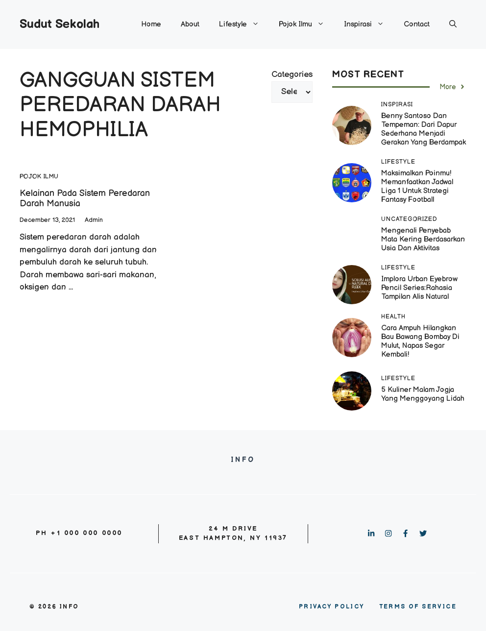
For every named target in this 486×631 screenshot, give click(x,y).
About (190, 24)
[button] (452, 24)
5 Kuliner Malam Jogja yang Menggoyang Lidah (422, 394)
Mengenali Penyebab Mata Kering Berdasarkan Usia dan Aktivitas (423, 239)
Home (151, 24)
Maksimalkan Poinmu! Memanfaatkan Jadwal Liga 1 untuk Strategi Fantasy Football (417, 186)
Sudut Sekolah (59, 24)
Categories (292, 74)
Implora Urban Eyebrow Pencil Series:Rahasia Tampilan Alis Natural (419, 287)
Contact (417, 24)
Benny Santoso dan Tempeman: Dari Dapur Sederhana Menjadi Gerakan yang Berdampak (423, 129)
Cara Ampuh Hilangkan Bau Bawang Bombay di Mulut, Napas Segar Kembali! (420, 341)
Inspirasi (369, 24)
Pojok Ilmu (306, 24)
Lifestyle (244, 24)
